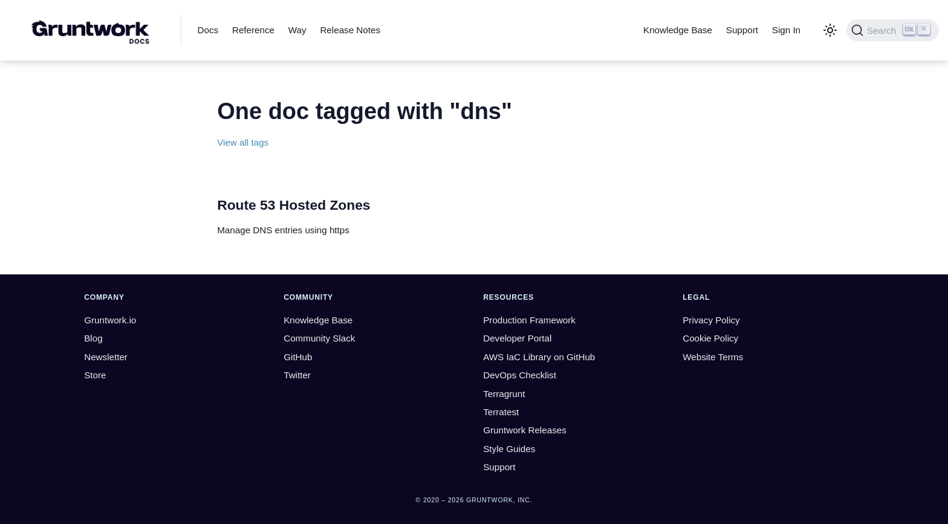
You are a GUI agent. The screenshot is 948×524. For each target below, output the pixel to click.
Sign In (786, 30)
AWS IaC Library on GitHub (539, 357)
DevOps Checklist (519, 375)
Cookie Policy (710, 338)
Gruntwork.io (110, 320)
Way (297, 30)
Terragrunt (504, 394)
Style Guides (509, 449)
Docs (208, 30)
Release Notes (350, 30)
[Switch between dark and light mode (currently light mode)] (830, 30)
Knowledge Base (677, 30)
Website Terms (713, 357)
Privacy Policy (711, 320)
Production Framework (529, 320)
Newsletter (106, 357)
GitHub (298, 357)
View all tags (242, 142)
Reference (253, 30)
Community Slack (319, 338)
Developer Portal (517, 338)
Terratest (501, 412)
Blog (93, 338)
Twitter (297, 375)
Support (742, 30)
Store (95, 375)
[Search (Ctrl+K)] (892, 30)
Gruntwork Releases (525, 430)
